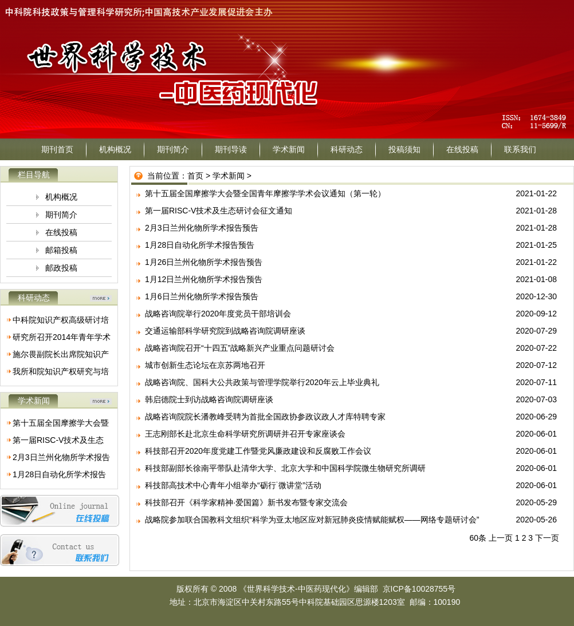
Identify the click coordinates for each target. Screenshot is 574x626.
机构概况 (115, 149)
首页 (195, 175)
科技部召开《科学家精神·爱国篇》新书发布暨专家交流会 (246, 502)
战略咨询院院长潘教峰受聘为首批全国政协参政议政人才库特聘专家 (265, 416)
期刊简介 (173, 149)
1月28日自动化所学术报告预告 (199, 244)
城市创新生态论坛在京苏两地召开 (205, 365)
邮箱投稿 (61, 250)
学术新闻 (289, 149)
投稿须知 (404, 149)
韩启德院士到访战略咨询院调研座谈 (209, 399)
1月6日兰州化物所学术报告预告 (201, 296)
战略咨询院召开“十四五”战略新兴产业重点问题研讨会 (240, 347)
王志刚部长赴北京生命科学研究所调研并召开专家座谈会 (245, 433)
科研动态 (347, 149)
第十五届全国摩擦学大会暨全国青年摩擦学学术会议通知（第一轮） (265, 193)
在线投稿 (462, 149)
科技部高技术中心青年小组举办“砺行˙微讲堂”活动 (233, 485)
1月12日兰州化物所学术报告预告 (203, 279)
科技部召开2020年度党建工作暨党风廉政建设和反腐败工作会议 (258, 450)
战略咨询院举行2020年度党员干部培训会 (218, 313)
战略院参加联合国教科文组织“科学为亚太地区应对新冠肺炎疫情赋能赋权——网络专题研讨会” (312, 519)
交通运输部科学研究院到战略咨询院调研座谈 (225, 330)
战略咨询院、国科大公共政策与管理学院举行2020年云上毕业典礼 (262, 382)
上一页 (501, 537)
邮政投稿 (61, 267)
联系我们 (520, 149)
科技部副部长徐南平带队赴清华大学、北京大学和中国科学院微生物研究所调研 (285, 468)
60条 (478, 537)
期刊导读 (231, 149)
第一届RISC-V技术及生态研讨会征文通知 (218, 210)
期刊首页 (57, 149)
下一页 (547, 537)
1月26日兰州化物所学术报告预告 (203, 262)
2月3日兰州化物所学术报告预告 (201, 227)
